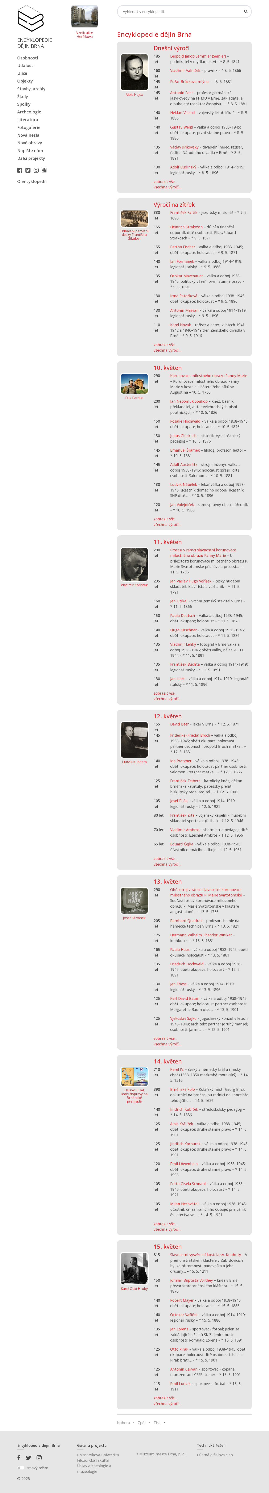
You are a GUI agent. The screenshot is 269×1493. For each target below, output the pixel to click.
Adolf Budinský (183, 167)
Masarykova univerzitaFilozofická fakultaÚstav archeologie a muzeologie (98, 1463)
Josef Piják (179, 800)
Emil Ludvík (180, 1383)
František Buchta (185, 664)
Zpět (142, 1422)
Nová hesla (28, 135)
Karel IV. (177, 1069)
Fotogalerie (28, 127)
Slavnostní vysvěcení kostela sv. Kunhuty (205, 1254)
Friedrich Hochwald (187, 963)
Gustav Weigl (181, 127)
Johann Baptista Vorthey (191, 1280)
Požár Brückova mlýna (189, 81)
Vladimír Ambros (184, 829)
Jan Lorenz (179, 1328)
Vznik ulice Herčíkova (84, 34)
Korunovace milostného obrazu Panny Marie (208, 375)
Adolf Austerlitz (183, 464)
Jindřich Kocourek (185, 1143)
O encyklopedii (32, 181)
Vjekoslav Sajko (183, 1018)
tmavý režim (37, 1467)
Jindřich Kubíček (184, 1109)
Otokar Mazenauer (186, 275)
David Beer (179, 724)
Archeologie (29, 112)
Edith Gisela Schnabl (188, 1183)
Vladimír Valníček (185, 70)
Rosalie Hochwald (185, 421)
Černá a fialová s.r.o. (215, 1454)
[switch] (21, 1468)
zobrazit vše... (165, 181)
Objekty (25, 81)
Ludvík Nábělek (183, 484)
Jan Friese (178, 983)
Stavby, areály (31, 89)
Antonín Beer (181, 92)
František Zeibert (185, 780)
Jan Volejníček (182, 504)
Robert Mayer (182, 1300)
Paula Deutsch (182, 615)
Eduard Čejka (181, 843)
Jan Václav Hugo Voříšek (190, 581)
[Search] (184, 11)
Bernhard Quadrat (186, 920)
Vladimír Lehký (183, 644)
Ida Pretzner (180, 760)
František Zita (182, 815)
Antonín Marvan (184, 310)
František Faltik (183, 212)
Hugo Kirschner (183, 629)
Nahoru (123, 1422)
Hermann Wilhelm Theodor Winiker (201, 934)
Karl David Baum (184, 998)
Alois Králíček (181, 1123)
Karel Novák (180, 324)
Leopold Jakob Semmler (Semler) (198, 56)
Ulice (22, 73)
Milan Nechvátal (184, 1203)
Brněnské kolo (182, 1089)
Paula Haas (180, 949)
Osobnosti (27, 58)
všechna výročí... (167, 186)
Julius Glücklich (183, 435)
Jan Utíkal (178, 600)
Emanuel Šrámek (185, 450)
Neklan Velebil (182, 112)
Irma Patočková (183, 295)
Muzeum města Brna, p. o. (161, 1453)
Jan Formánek (182, 261)
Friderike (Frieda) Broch (190, 735)
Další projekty (31, 158)
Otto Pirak (179, 1349)
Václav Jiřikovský (184, 147)
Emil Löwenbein (184, 1163)
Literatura (27, 119)
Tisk (157, 1422)
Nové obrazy (29, 143)
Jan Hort (177, 678)
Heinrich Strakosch (186, 226)
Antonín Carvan (184, 1369)
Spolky (23, 104)
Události (25, 65)
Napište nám (30, 150)
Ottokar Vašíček (184, 1314)
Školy (22, 96)
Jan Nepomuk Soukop (189, 401)
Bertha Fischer (182, 246)
